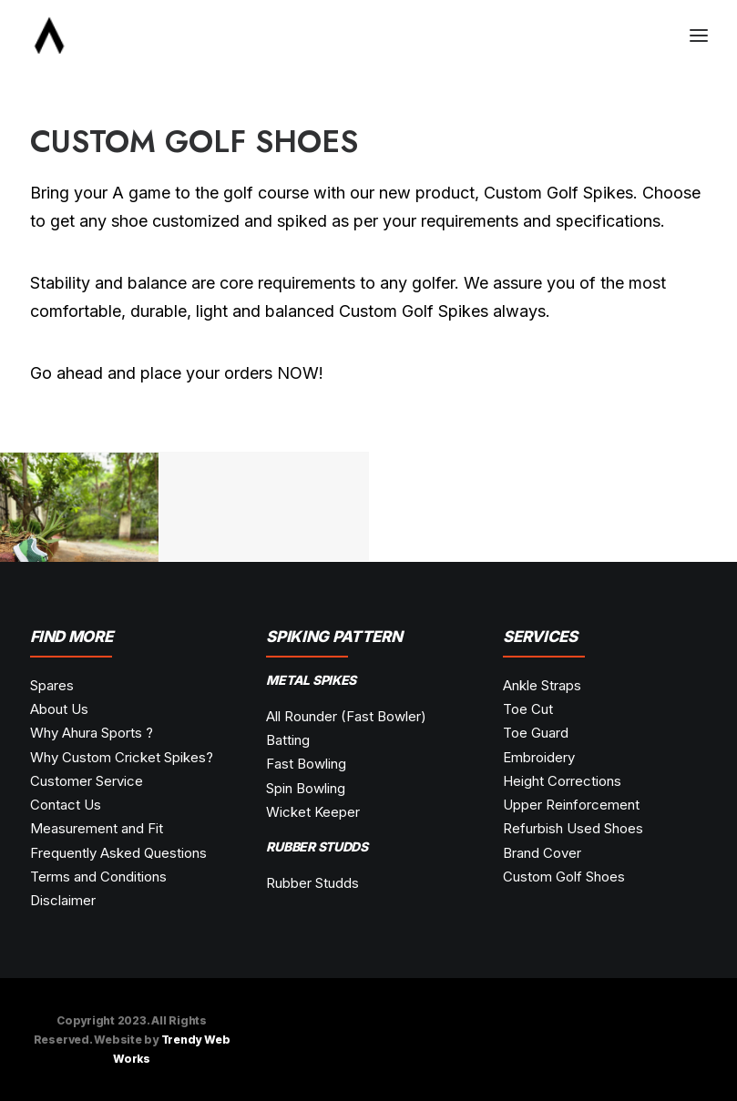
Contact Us (65, 804)
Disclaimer (63, 900)
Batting (288, 740)
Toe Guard (535, 732)
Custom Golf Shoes (564, 876)
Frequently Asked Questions (118, 852)
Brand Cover (542, 852)
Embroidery (539, 757)
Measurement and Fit (96, 828)
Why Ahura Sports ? (91, 732)
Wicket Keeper (313, 812)
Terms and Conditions (98, 876)
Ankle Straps (542, 685)
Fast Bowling (306, 763)
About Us (59, 709)
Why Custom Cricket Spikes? (121, 757)
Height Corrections (562, 781)
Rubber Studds (312, 883)
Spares (52, 685)
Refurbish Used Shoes (573, 828)
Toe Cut (528, 709)
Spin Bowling (305, 788)
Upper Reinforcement (571, 804)
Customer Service (86, 781)
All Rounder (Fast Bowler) (346, 716)
